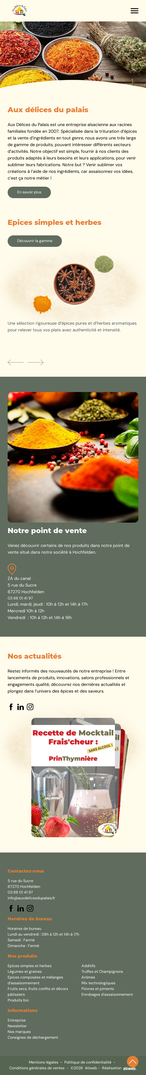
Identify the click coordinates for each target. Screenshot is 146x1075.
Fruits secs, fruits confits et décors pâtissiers (38, 992)
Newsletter (17, 1026)
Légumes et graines (25, 972)
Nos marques (19, 1032)
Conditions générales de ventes (37, 1068)
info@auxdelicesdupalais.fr (31, 898)
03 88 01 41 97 (20, 598)
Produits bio (18, 1000)
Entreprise (17, 1020)
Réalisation (119, 1068)
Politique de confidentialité (87, 1062)
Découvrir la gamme (34, 241)
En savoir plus (29, 192)
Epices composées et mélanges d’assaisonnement (35, 980)
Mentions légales (43, 1062)
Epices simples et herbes (30, 966)
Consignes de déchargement (33, 1038)
